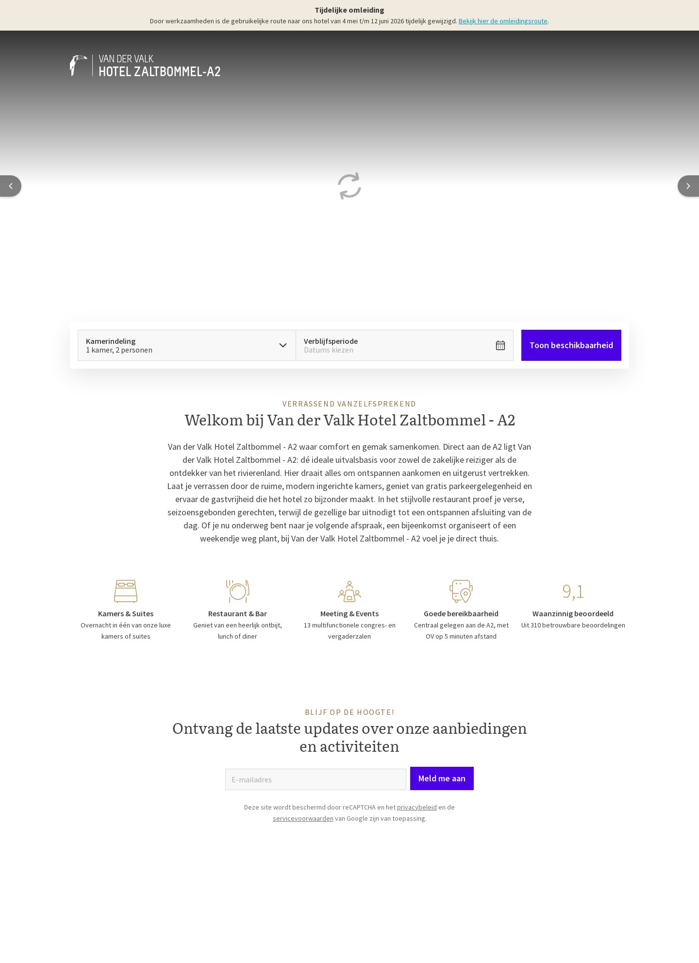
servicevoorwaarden (303, 818)
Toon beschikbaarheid (571, 345)
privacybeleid (417, 807)
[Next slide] (688, 186)
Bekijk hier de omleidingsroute (503, 21)
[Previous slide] (10, 186)
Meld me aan (442, 778)
